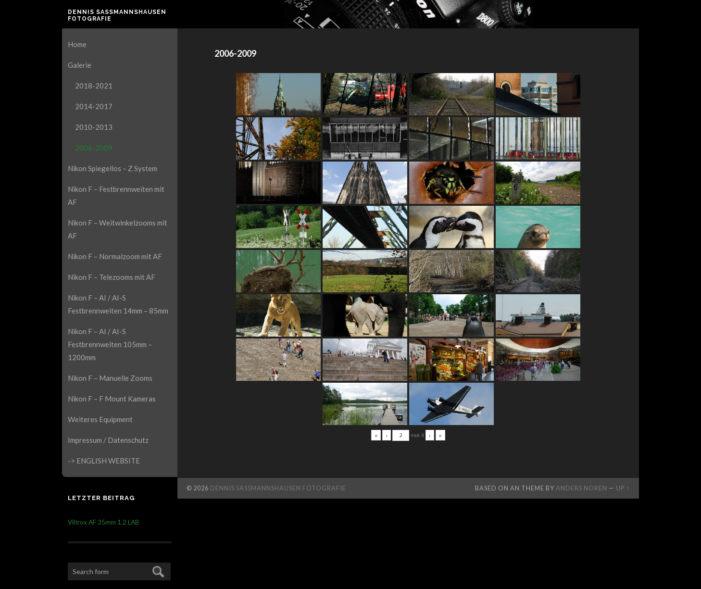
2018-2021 (94, 85)
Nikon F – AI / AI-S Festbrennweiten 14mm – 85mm (118, 304)
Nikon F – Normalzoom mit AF (115, 256)
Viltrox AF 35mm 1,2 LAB (103, 522)
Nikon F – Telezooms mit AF (111, 277)
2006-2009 (94, 147)
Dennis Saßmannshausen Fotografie (117, 15)
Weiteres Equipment (100, 419)
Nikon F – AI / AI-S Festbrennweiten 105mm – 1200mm (110, 344)
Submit (157, 570)
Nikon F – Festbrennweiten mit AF (116, 195)
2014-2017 (94, 106)
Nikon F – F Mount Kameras (112, 398)
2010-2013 (94, 127)
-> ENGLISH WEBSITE (104, 460)
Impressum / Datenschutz (108, 440)
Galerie (79, 65)
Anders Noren (581, 488)
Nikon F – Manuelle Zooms (110, 378)
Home (77, 44)
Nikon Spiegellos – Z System (112, 168)
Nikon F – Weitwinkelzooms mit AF (117, 229)
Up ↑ (622, 488)
